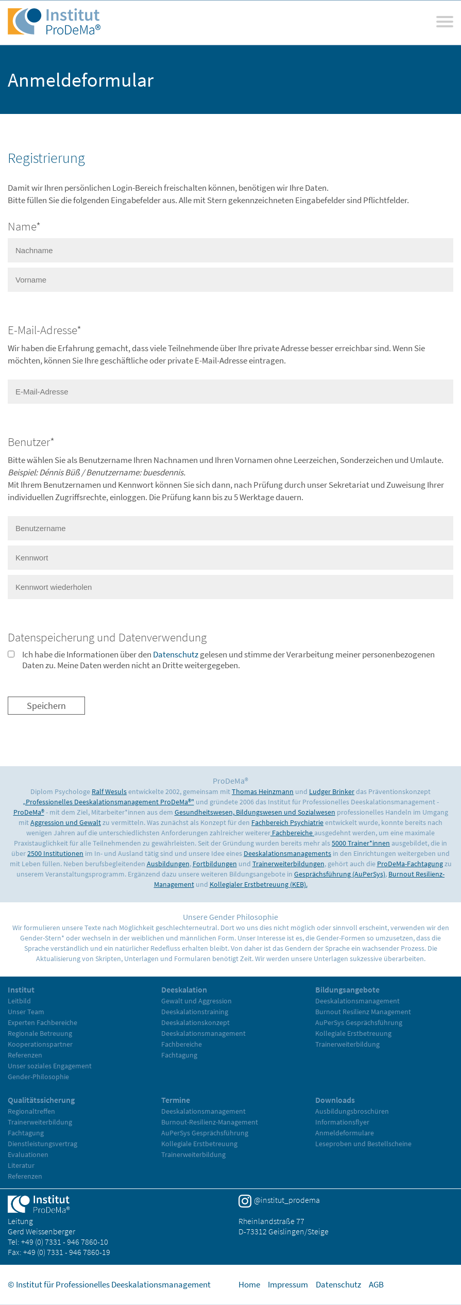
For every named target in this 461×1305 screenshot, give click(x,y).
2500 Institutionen (55, 853)
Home (249, 1284)
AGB (376, 1284)
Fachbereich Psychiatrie (287, 822)
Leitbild (19, 1000)
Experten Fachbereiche (42, 1022)
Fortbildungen (215, 863)
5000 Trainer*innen (361, 843)
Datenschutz (175, 654)
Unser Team (26, 1011)
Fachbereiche (292, 832)
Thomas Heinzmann (263, 791)
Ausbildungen (168, 863)
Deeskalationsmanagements (287, 853)
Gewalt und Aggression (196, 1000)
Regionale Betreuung (40, 1033)
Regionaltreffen (31, 1111)
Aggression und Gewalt (65, 822)
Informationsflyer (342, 1122)
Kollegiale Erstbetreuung (353, 1033)
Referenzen (25, 1055)
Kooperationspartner (40, 1044)
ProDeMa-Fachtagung (410, 863)
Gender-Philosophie (38, 1076)
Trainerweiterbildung (347, 1044)
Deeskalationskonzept (195, 1022)
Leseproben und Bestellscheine (363, 1143)
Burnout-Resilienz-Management (209, 1122)
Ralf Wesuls (109, 791)
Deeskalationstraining (194, 1011)
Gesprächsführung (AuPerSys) (339, 874)
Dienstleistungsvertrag (42, 1143)
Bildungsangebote (347, 989)
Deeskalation (184, 989)
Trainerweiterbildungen (288, 863)
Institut (21, 989)
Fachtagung (179, 1055)
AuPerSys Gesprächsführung (358, 1022)
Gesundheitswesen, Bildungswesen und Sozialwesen (255, 812)
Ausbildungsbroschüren (352, 1111)
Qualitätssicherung (41, 1100)
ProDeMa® (28, 812)
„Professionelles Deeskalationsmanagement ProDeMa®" (108, 801)
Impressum (288, 1284)
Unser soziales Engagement (50, 1065)
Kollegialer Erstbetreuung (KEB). (259, 884)
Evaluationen (28, 1154)
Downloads (335, 1100)
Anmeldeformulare (344, 1132)
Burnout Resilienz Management (363, 1011)
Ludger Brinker (331, 791)
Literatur (21, 1165)
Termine (175, 1100)
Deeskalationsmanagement (203, 1033)
